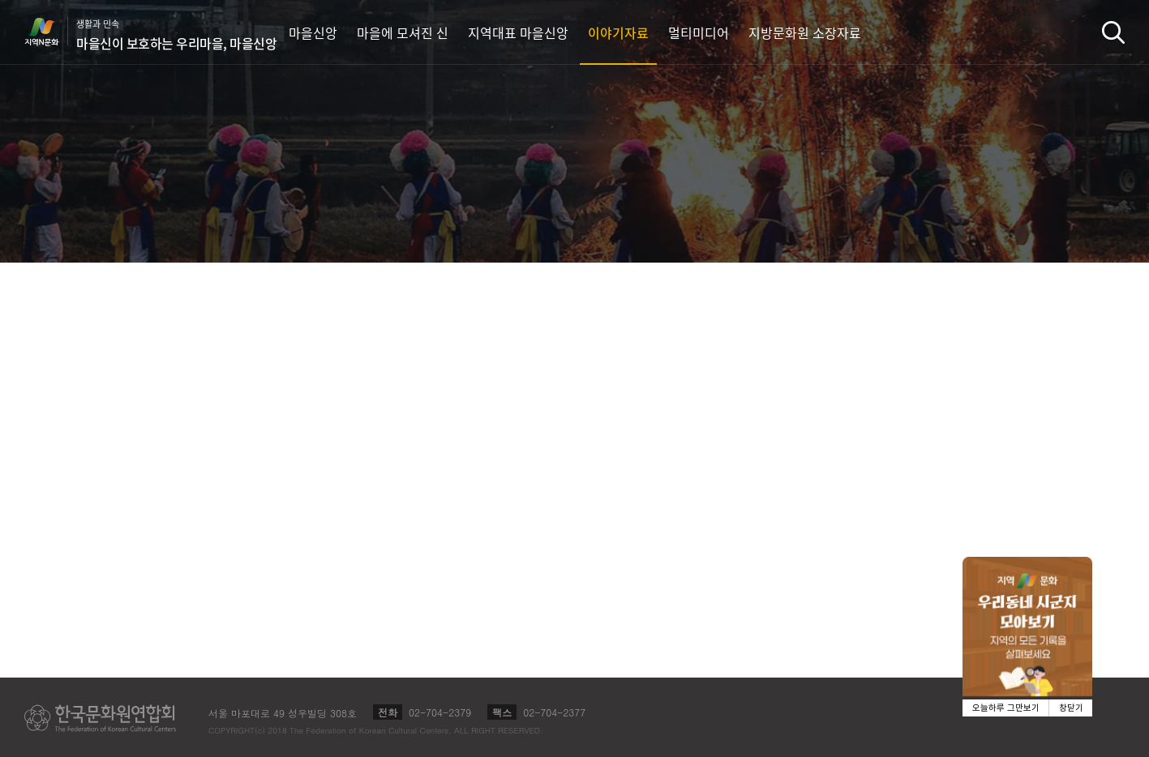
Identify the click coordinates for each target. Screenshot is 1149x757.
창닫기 (1071, 708)
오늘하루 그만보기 (1006, 708)
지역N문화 (50, 31)
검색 (1113, 32)
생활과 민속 (176, 35)
